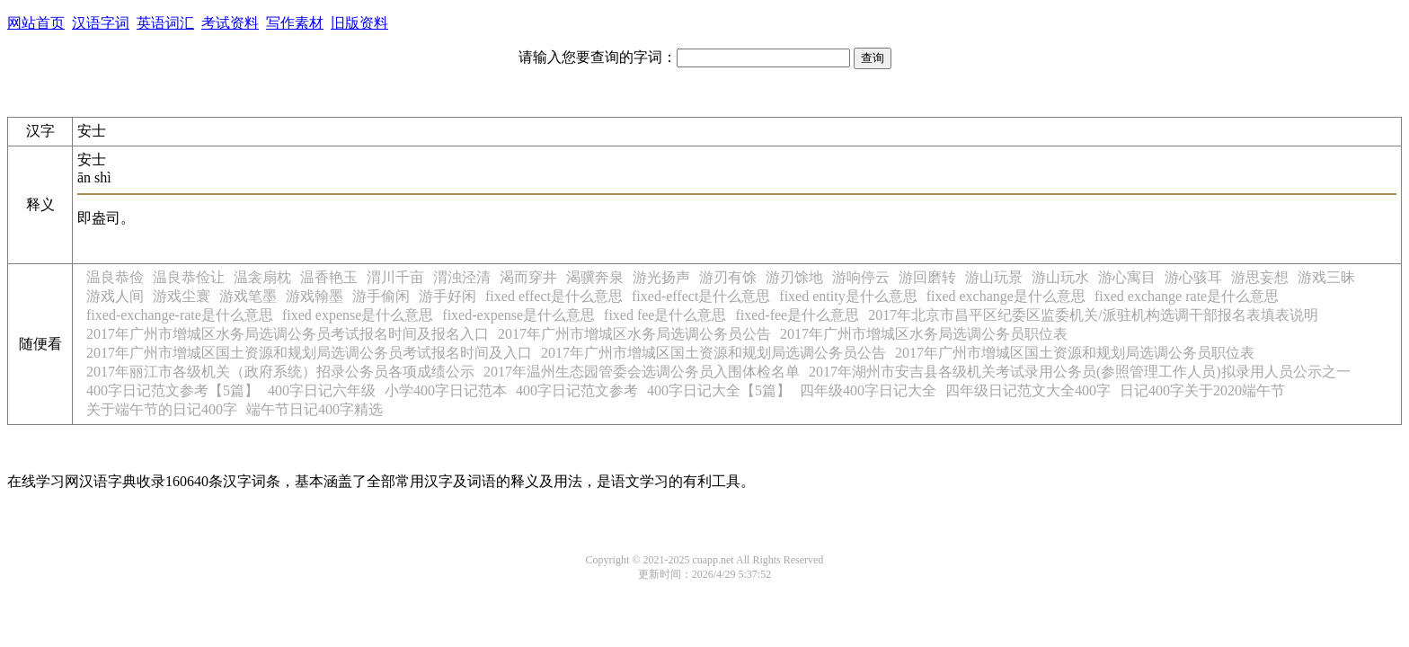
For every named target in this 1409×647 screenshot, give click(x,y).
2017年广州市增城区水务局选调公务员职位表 (924, 333)
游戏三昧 (1326, 277)
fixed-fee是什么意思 (797, 315)
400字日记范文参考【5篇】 (172, 390)
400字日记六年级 (322, 390)
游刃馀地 (794, 277)
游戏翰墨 (314, 296)
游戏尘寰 (181, 296)
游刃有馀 (728, 277)
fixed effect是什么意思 (554, 296)
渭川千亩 (395, 277)
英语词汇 (165, 23)
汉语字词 (100, 23)
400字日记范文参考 (577, 390)
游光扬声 (661, 277)
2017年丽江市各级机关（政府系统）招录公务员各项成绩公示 (280, 371)
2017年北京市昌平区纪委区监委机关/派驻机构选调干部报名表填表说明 (1092, 315)
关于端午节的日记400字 (161, 409)
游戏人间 (115, 296)
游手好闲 (447, 296)
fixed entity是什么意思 (848, 296)
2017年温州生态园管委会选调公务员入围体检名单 (641, 371)
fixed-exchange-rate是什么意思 (179, 315)
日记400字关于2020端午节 (1202, 390)
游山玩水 (1060, 277)
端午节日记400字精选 (314, 409)
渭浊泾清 (462, 277)
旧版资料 (359, 23)
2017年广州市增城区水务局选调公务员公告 (634, 333)
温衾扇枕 (262, 277)
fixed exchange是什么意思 (1006, 296)
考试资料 (230, 23)
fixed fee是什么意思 (665, 315)
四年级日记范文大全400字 (1028, 390)
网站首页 (36, 23)
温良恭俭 (115, 277)
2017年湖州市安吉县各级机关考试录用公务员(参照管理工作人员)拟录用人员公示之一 (1080, 371)
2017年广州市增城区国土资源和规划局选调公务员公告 (713, 352)
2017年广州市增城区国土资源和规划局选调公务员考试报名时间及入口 (309, 352)
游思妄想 (1260, 277)
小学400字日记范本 (446, 390)
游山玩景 (994, 277)
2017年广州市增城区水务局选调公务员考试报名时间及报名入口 (287, 333)
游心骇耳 (1193, 277)
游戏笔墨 (248, 296)
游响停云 (861, 277)
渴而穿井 (528, 277)
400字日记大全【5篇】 (719, 390)
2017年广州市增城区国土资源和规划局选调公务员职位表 (1074, 352)
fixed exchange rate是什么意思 (1186, 296)
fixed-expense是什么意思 (518, 315)
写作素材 (294, 23)
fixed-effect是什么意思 (701, 296)
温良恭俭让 (189, 277)
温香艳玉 (329, 277)
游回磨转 (927, 277)
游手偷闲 (381, 296)
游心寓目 (1127, 277)
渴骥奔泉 (595, 277)
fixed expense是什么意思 (357, 315)
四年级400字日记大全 (868, 390)
